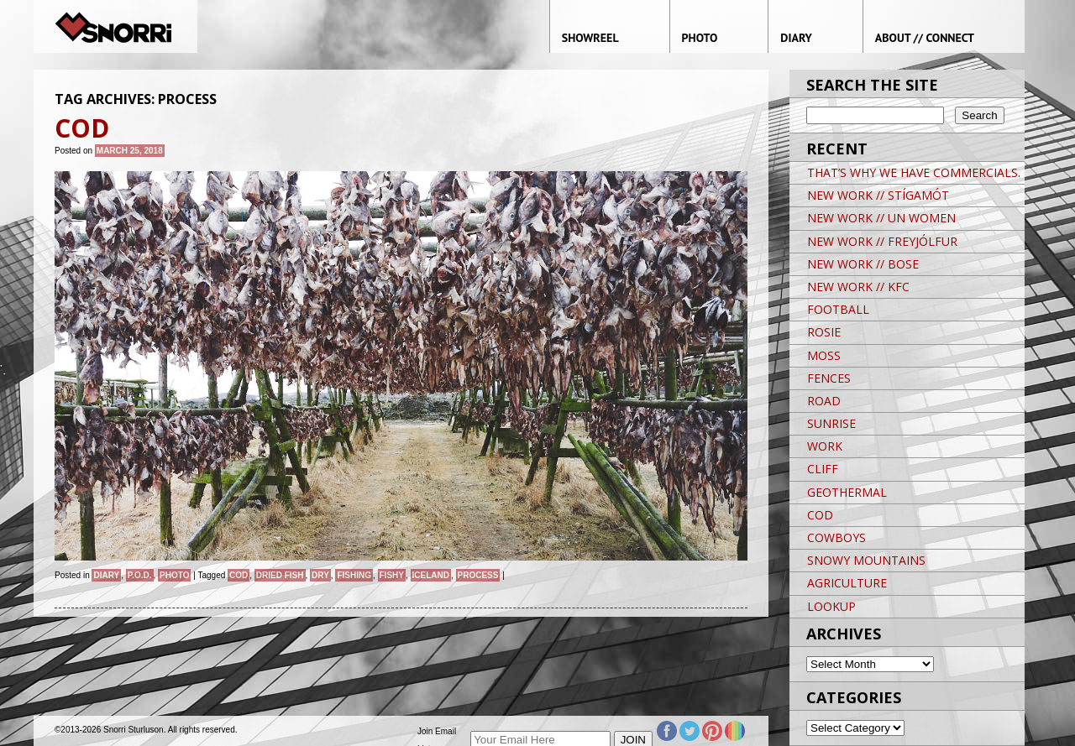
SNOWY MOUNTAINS (866, 560)
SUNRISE (831, 423)
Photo (174, 575)
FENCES (829, 378)
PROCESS (478, 575)
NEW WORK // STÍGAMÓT (878, 195)
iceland (430, 575)
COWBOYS (836, 537)
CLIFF (822, 469)
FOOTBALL (838, 309)
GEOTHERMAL (847, 492)
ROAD (824, 401)
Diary (106, 575)
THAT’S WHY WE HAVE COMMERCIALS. (913, 172)
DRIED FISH (280, 575)
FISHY (392, 575)
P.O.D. (140, 575)
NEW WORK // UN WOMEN (881, 218)
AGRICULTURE (847, 583)
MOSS (824, 355)
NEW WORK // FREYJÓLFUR (882, 241)
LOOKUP (831, 606)
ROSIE (824, 332)
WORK (824, 446)
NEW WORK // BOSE (863, 264)
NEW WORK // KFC (858, 287)
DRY (320, 575)
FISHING (354, 575)
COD (238, 575)
